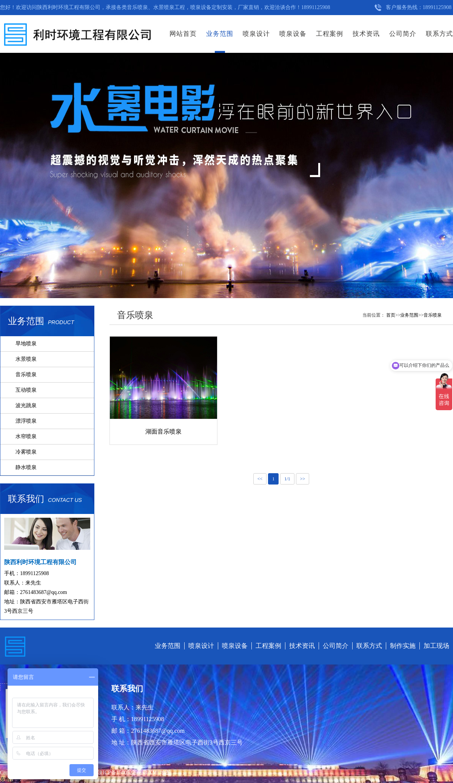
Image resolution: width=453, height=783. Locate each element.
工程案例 (329, 33)
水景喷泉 (26, 359)
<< (260, 478)
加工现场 (436, 645)
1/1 (287, 478)
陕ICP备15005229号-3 (122, 772)
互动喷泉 (26, 390)
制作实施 (403, 645)
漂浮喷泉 (26, 421)
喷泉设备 (293, 33)
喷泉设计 (256, 33)
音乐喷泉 (26, 374)
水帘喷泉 (26, 436)
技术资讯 (366, 33)
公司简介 (402, 33)
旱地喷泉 (26, 343)
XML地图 (159, 772)
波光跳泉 (26, 405)
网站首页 (183, 33)
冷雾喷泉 (26, 452)
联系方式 (439, 33)
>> (302, 478)
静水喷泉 (26, 467)
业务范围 (219, 33)
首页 (390, 315)
